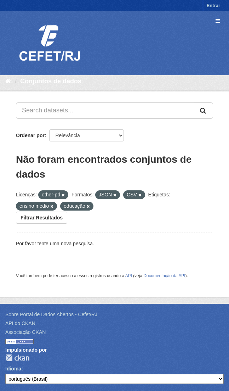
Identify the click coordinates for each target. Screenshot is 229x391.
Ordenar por (30, 135)
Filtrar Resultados (42, 217)
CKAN (17, 358)
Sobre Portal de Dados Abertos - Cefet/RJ (51, 314)
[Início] (8, 81)
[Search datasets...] (105, 110)
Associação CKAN (25, 332)
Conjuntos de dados (50, 81)
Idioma (13, 369)
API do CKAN (20, 323)
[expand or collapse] (218, 21)
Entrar (213, 5)
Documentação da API (164, 275)
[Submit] (203, 110)
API (128, 275)
